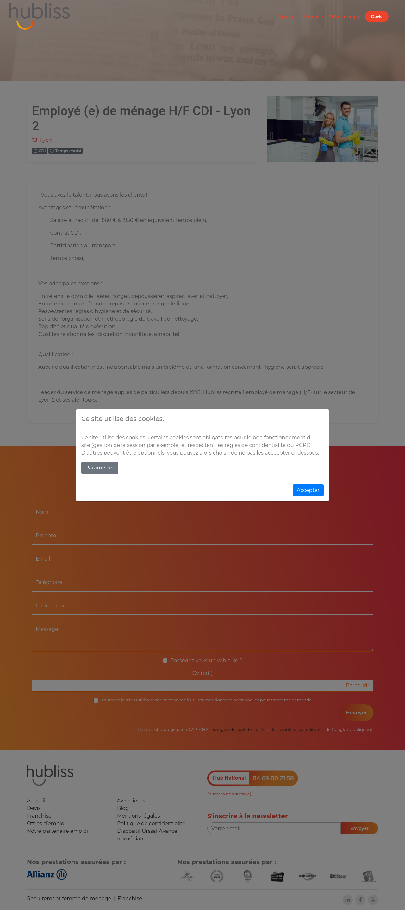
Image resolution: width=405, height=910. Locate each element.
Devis (376, 16)
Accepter (308, 490)
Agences (287, 16)
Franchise (313, 16)
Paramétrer (99, 468)
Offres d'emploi (345, 16)
